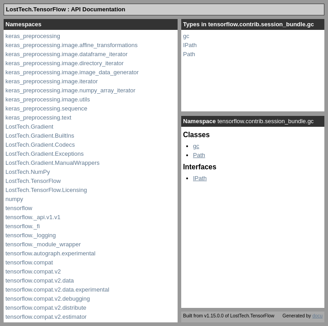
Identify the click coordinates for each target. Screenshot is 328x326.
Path (189, 54)
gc (186, 36)
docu (317, 315)
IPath (190, 45)
